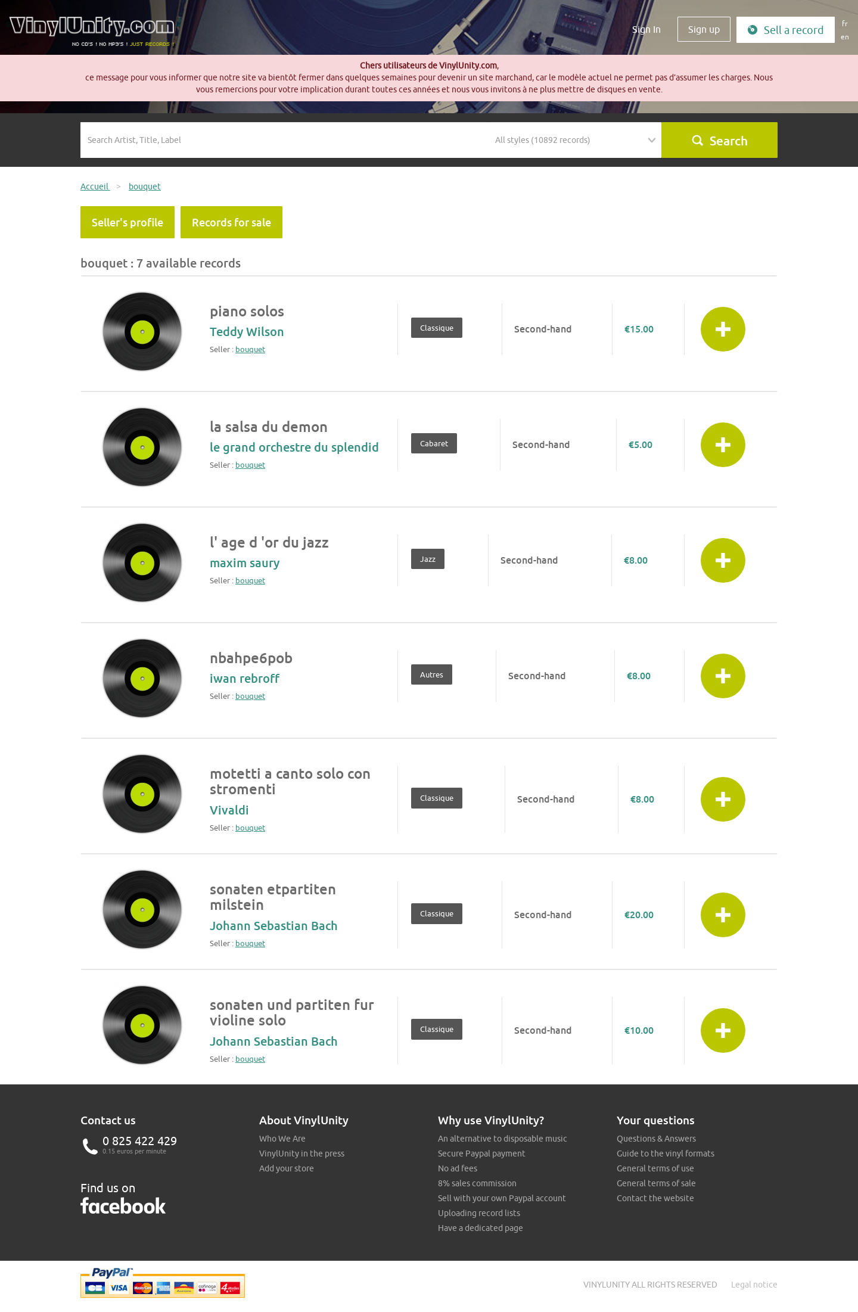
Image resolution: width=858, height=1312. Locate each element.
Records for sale (231, 222)
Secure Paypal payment (482, 1153)
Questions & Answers (656, 1138)
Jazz (428, 559)
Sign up (704, 29)
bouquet (250, 349)
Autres (431, 674)
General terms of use (655, 1168)
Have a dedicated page (480, 1228)
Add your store (286, 1168)
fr (845, 23)
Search (719, 140)
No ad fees (457, 1168)
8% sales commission (477, 1183)
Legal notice (754, 1284)
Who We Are (282, 1138)
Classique (436, 327)
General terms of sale (656, 1183)
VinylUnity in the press (301, 1153)
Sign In (646, 29)
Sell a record (785, 30)
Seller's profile (127, 222)
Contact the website (655, 1198)
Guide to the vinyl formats (665, 1153)
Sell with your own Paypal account (502, 1198)
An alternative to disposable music (502, 1138)
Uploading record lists (479, 1213)
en (845, 36)
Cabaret (434, 443)
